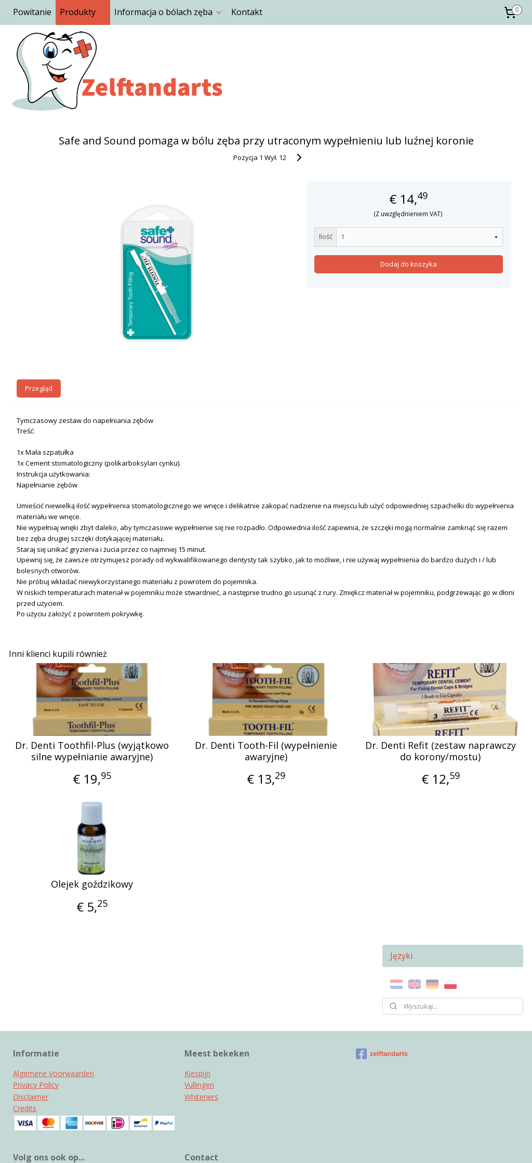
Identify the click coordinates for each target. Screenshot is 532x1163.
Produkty (83, 12)
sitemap (222, 1144)
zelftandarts (382, 956)
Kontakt (246, 12)
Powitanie (32, 12)
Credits (24, 1011)
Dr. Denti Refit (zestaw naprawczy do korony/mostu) (315, 743)
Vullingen (199, 988)
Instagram (30, 1080)
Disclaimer (30, 1000)
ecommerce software (285, 1144)
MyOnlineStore (377, 1144)
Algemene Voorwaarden (53, 976)
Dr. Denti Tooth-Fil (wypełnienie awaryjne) (191, 737)
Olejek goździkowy (67, 881)
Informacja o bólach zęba (168, 12)
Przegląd (38, 374)
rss (244, 1144)
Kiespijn (197, 976)
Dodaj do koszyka (291, 278)
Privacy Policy (36, 988)
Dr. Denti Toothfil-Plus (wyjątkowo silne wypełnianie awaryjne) (67, 743)
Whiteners (201, 1000)
